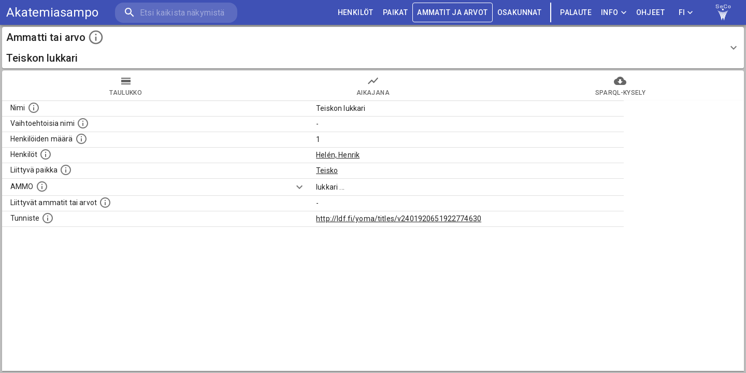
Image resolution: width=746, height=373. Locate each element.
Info (614, 12)
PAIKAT (395, 12)
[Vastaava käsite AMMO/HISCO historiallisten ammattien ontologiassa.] (42, 186)
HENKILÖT (356, 12)
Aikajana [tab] (372, 85)
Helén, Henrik (338, 155)
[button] (373, 47)
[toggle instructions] (96, 37)
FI (686, 12)
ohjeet (650, 12)
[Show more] (299, 187)
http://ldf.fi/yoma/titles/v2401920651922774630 (398, 218)
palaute (576, 12)
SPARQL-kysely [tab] (620, 85)
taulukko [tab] (125, 85)
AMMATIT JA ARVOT (452, 12)
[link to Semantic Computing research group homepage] (723, 12)
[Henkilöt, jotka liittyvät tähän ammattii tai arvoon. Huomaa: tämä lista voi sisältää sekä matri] (45, 154)
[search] (176, 13)
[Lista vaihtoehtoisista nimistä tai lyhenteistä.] (83, 123)
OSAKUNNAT (519, 12)
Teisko (327, 170)
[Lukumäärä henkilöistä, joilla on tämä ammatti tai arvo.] (81, 139)
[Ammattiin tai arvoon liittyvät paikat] (66, 170)
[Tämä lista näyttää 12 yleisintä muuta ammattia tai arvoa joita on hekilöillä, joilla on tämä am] (105, 202)
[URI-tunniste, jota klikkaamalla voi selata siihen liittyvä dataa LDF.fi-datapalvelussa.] (47, 218)
